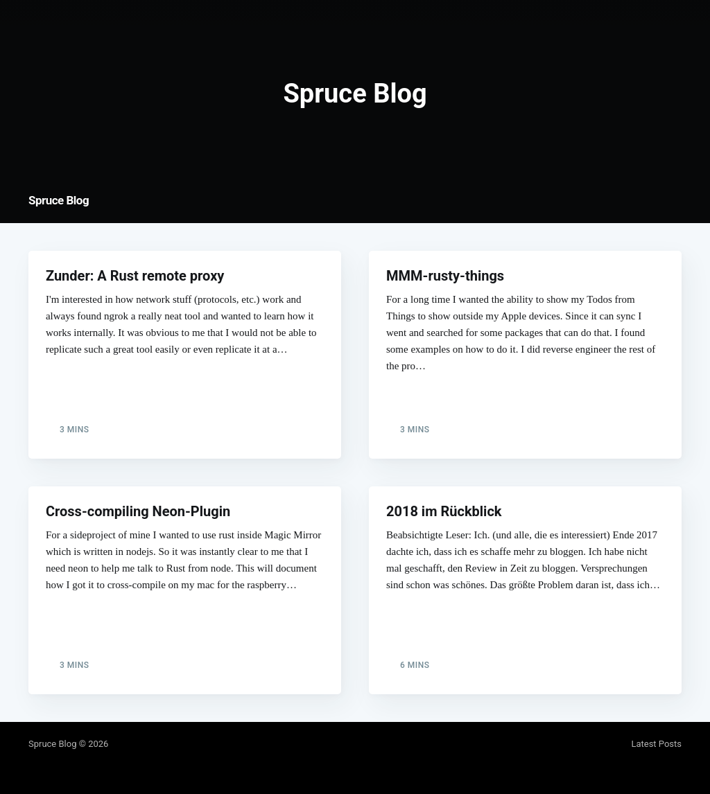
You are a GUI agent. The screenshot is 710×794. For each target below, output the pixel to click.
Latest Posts (656, 744)
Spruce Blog (58, 200)
